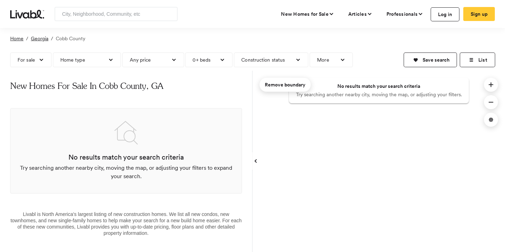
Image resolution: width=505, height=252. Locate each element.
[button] (430, 60)
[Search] (169, 14)
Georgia (39, 38)
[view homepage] (27, 13)
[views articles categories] (360, 14)
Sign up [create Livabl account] (479, 14)
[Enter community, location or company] (116, 14)
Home (16, 38)
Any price (140, 60)
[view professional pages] (404, 14)
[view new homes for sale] (307, 14)
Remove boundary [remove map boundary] (285, 85)
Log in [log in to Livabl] (445, 14)
